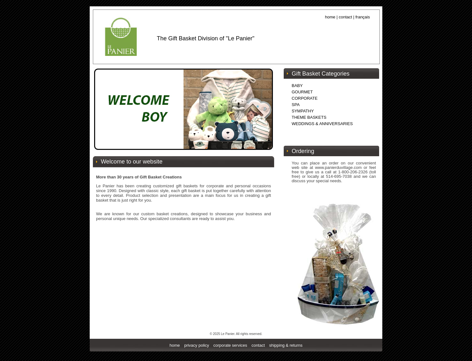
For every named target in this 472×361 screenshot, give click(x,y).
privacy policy (196, 345)
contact (345, 17)
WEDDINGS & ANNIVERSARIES (322, 123)
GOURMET (302, 92)
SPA (296, 104)
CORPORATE (304, 98)
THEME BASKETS (309, 117)
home (175, 345)
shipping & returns (285, 345)
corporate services (230, 345)
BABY (297, 85)
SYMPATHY (303, 111)
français (362, 17)
